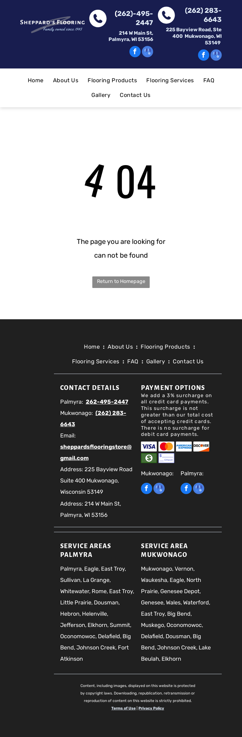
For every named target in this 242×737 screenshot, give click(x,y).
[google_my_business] (147, 52)
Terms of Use (123, 708)
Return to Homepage (121, 281)
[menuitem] (35, 80)
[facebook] (135, 52)
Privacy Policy (151, 708)
